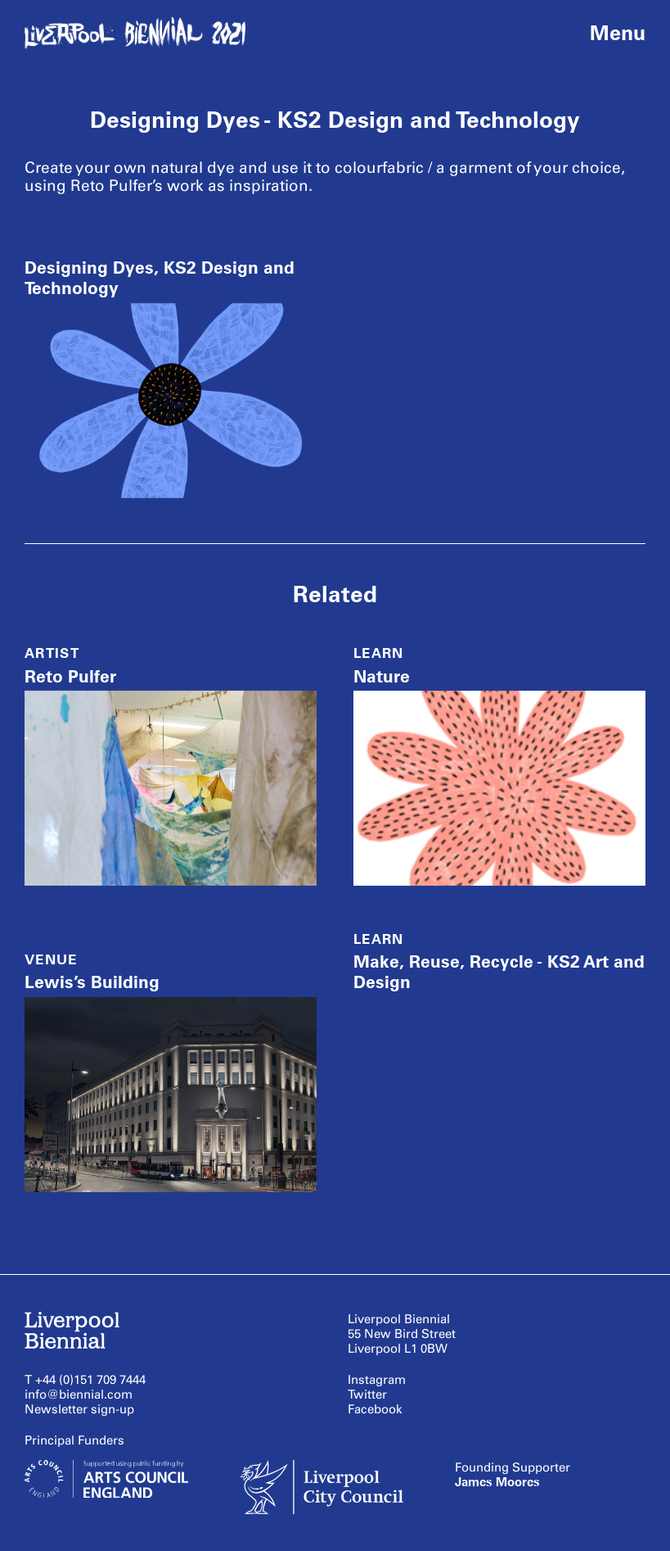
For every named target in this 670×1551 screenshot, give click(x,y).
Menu (617, 32)
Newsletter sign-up (79, 1409)
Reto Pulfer (70, 676)
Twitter (367, 1394)
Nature (381, 676)
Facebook (375, 1409)
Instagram (377, 1379)
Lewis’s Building (92, 982)
